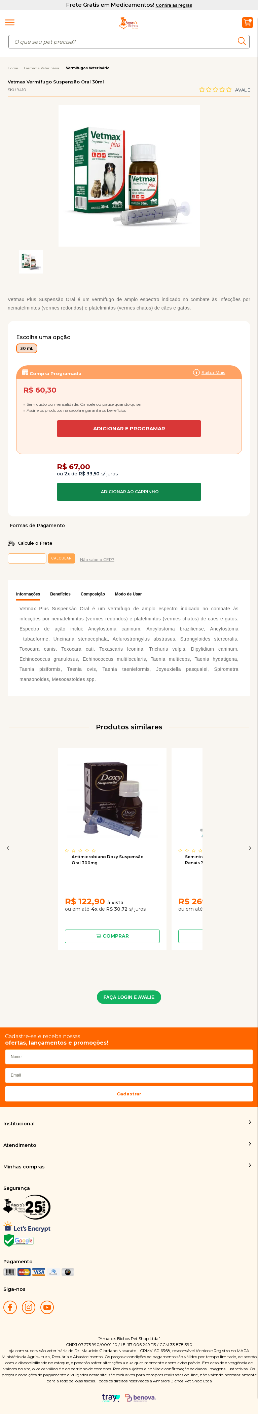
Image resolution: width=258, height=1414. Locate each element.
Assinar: (129, 399)
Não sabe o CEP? (97, 559)
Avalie (242, 90)
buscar (244, 41)
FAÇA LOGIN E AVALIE (129, 997)
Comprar (129, 492)
